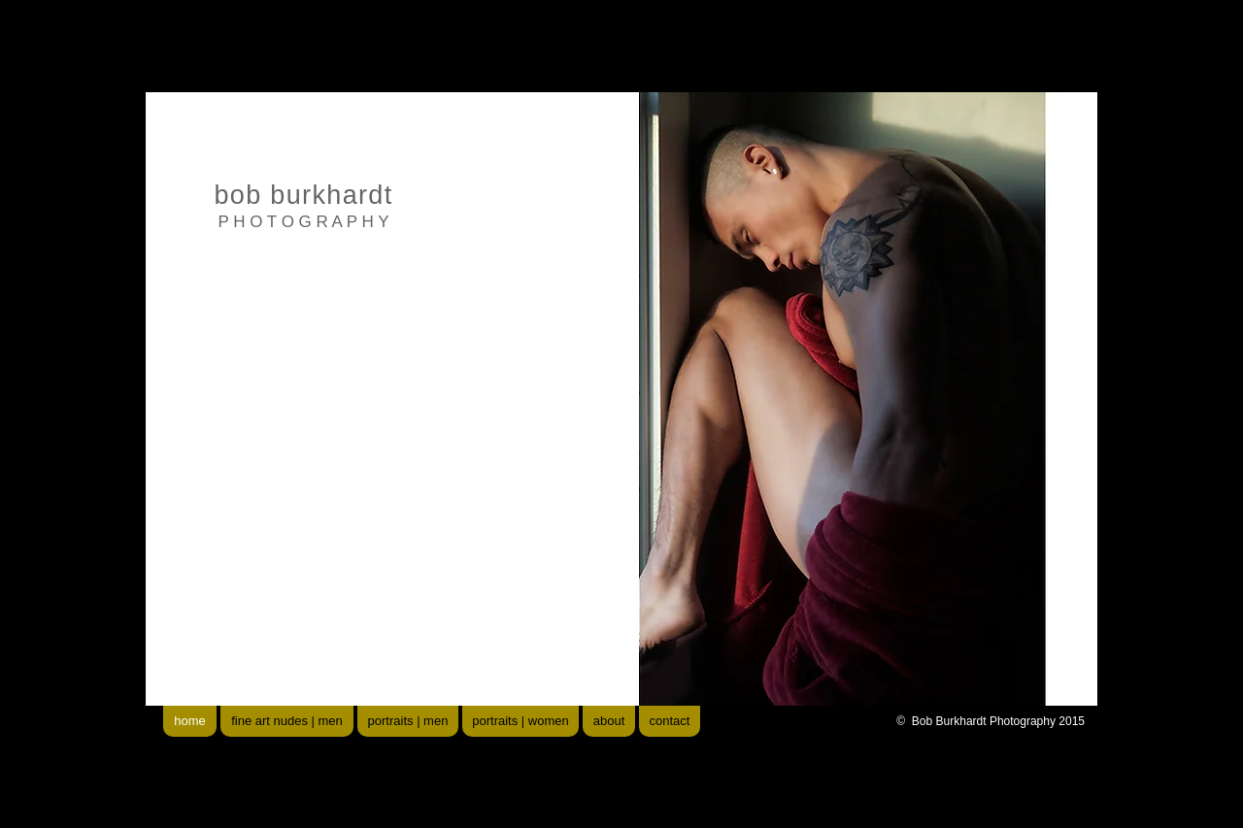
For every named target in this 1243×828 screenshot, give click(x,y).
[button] (776, 399)
